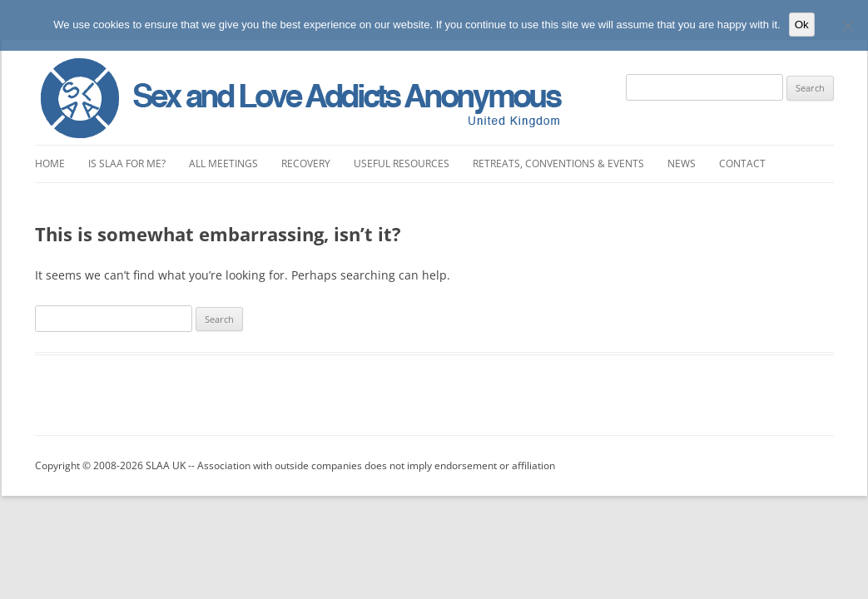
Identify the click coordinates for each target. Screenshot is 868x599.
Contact (742, 163)
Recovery (305, 163)
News (681, 163)
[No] (847, 25)
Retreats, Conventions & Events (558, 163)
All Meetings (223, 163)
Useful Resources (401, 163)
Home (50, 163)
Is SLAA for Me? (127, 163)
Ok (802, 24)
